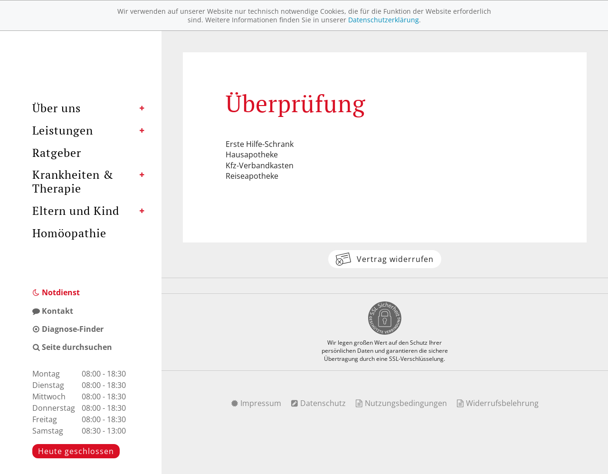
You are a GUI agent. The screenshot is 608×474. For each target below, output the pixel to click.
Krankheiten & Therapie (73, 181)
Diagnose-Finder (68, 329)
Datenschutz (318, 403)
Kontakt (52, 311)
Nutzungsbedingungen (401, 403)
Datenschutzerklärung (383, 19)
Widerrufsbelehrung (497, 403)
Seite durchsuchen (72, 347)
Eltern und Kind (75, 210)
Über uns (56, 108)
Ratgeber (56, 152)
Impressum (256, 403)
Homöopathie (69, 233)
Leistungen (62, 130)
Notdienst (56, 292)
